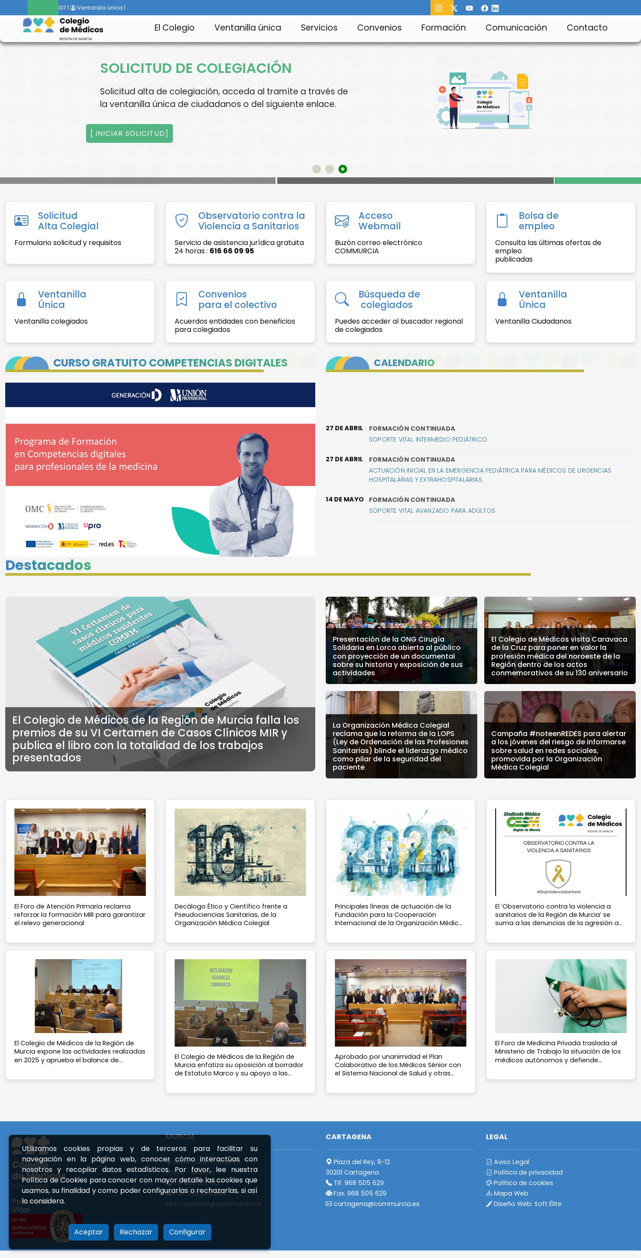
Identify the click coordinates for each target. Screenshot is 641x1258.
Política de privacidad (524, 1172)
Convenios (379, 28)
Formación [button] (443, 28)
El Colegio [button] (175, 28)
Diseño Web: (524, 1203)
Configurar (187, 1232)
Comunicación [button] (516, 28)
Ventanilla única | (97, 7)
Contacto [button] (587, 28)
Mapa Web (507, 1193)
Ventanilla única (247, 28)
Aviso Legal (507, 1162)
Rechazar (136, 1232)
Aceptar (88, 1232)
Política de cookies (519, 1183)
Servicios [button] (319, 28)
